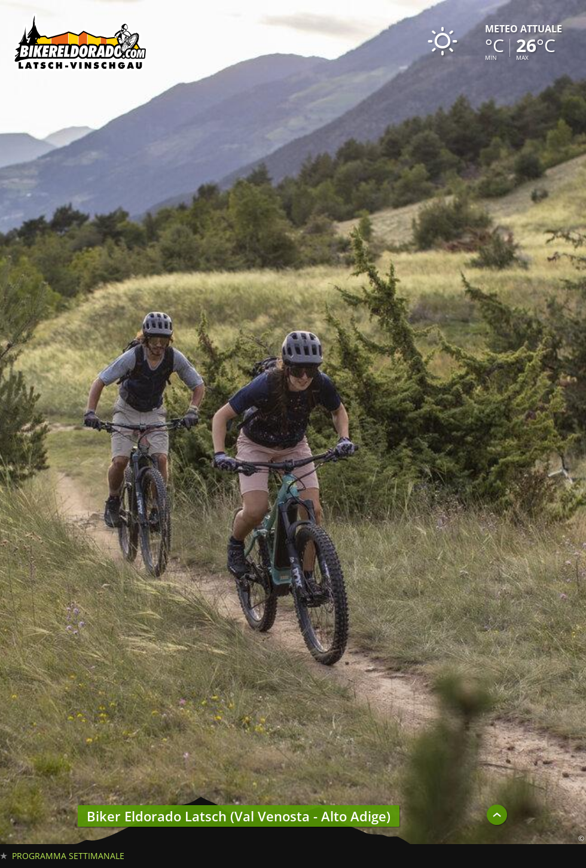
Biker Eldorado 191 (80, 45)
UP (497, 815)
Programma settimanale (68, 855)
